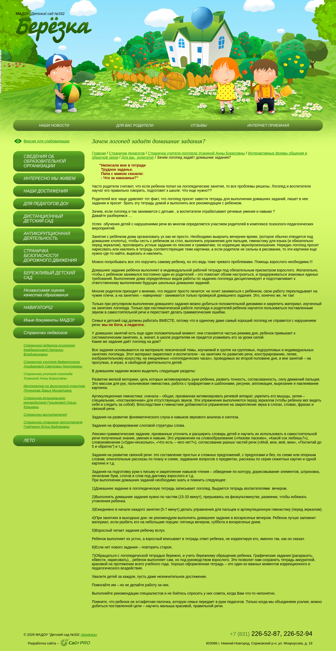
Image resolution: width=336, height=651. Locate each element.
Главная (99, 153)
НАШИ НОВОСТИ (54, 125)
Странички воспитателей (45, 415)
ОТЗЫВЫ (199, 125)
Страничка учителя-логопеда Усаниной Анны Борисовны (196, 153)
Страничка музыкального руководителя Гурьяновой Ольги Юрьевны (50, 402)
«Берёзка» (89, 635)
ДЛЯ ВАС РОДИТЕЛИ (134, 125)
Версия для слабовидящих (47, 141)
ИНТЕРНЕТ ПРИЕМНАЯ (268, 125)
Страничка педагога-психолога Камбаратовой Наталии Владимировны (49, 349)
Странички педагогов (127, 153)
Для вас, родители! (137, 157)
